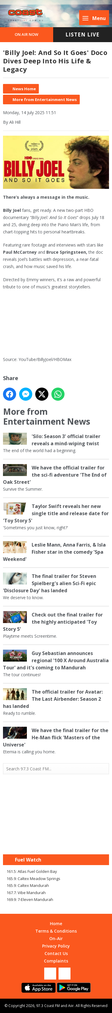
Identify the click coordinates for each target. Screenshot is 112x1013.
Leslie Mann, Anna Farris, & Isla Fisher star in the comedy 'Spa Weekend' (54, 551)
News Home (24, 88)
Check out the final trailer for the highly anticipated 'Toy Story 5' (53, 621)
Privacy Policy (56, 946)
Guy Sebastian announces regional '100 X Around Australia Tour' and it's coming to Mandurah (56, 660)
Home (56, 923)
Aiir (71, 1005)
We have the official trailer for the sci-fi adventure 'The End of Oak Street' (55, 474)
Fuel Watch (28, 859)
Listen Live (82, 34)
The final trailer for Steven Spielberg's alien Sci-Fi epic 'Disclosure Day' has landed (49, 583)
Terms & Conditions (56, 931)
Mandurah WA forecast (56, 842)
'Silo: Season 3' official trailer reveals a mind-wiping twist (66, 440)
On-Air (56, 938)
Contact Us (56, 953)
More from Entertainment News (45, 99)
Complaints (56, 961)
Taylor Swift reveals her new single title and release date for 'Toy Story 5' (56, 513)
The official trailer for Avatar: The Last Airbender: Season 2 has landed (53, 698)
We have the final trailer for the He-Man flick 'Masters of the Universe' (55, 737)
